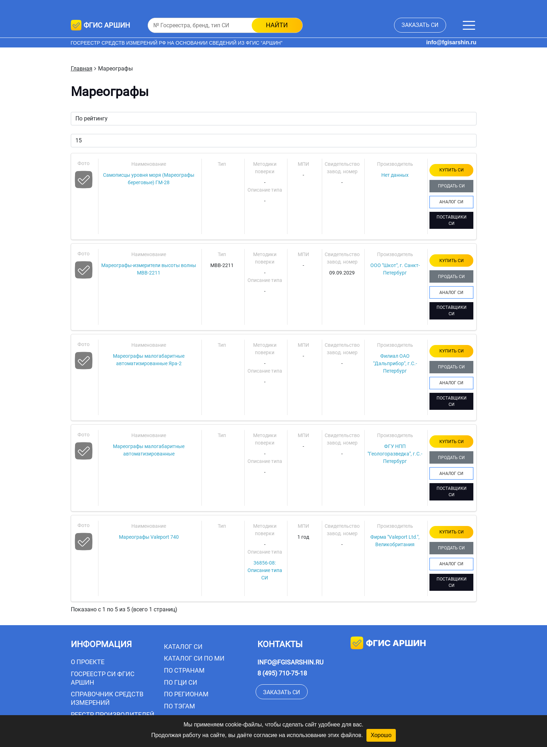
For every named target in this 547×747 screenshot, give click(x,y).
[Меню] (469, 25)
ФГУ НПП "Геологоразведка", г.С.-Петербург (394, 453)
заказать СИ (419, 25)
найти (277, 25)
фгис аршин (388, 643)
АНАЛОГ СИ (451, 201)
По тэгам (179, 706)
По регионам (186, 694)
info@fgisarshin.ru (451, 42)
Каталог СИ (183, 646)
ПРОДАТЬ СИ (451, 185)
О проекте (87, 662)
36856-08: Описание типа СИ (264, 570)
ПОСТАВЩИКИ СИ (452, 220)
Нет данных (395, 175)
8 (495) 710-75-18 (282, 673)
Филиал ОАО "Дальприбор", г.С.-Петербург (395, 363)
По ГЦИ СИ (180, 682)
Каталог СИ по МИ (194, 658)
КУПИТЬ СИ (451, 170)
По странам (184, 670)
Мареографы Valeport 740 (149, 537)
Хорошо (381, 735)
